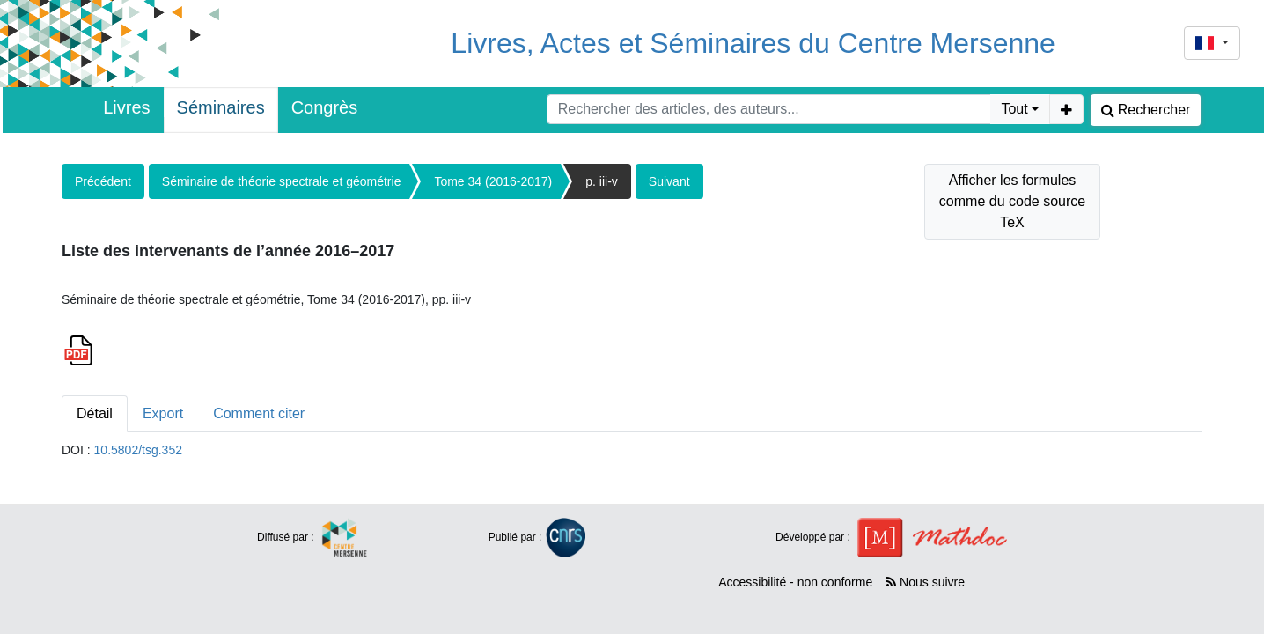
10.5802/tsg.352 (138, 450)
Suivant (669, 181)
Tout (1014, 108)
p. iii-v (601, 181)
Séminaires (221, 107)
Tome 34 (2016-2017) (493, 181)
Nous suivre (925, 582)
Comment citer (259, 413)
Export (163, 413)
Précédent (103, 181)
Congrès (324, 107)
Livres (126, 107)
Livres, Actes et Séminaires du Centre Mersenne (753, 43)
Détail (95, 413)
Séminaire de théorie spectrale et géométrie (281, 181)
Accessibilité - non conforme (795, 582)
